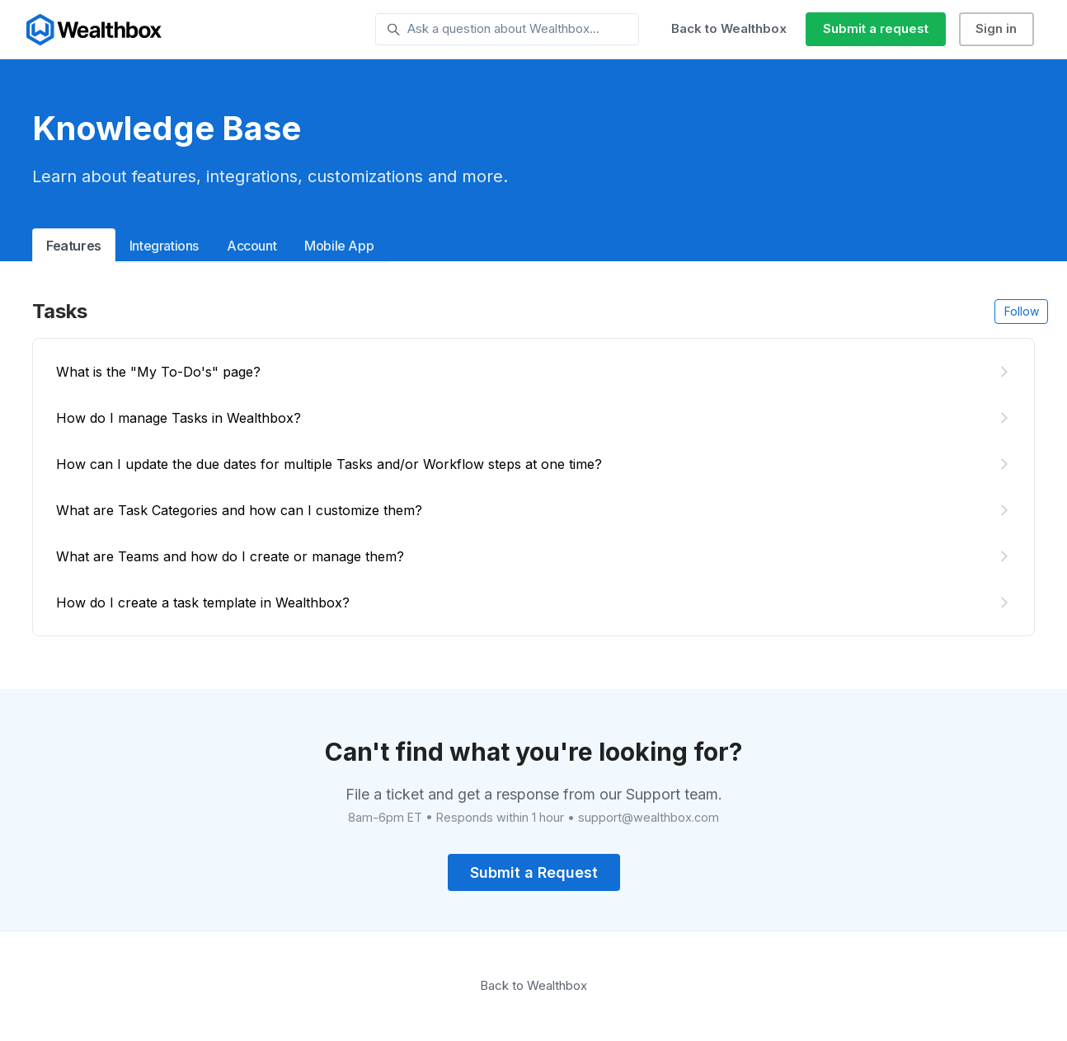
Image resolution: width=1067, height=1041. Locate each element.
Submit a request (875, 28)
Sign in (996, 28)
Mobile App (339, 245)
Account (251, 245)
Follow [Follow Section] (1021, 311)
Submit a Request (534, 872)
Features (73, 245)
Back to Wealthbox (729, 28)
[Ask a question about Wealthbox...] (507, 29)
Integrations (164, 245)
